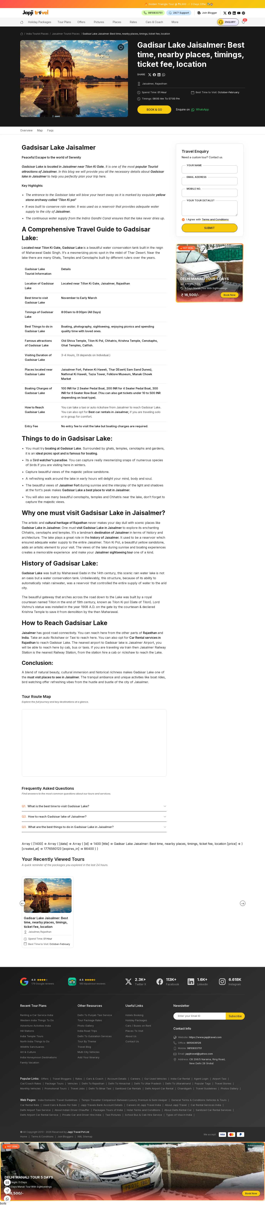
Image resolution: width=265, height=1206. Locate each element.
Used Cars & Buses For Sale (60, 1104)
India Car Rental (180, 1078)
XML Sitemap (84, 1136)
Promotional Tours (56, 1088)
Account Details (116, 1078)
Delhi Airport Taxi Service (35, 1109)
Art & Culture (28, 1051)
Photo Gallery (86, 1025)
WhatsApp (200, 109)
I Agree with (207, 219)
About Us (130, 1036)
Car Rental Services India (206, 1104)
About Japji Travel (176, 1104)
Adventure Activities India (35, 1025)
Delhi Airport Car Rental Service (39, 1114)
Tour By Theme (87, 1041)
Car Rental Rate (29, 1104)
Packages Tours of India (108, 1109)
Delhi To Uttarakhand (178, 1083)
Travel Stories (223, 1083)
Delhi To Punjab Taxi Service (95, 1015)
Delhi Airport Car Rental (159, 1088)
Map (40, 130)
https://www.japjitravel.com (205, 1037)
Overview (26, 130)
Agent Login (201, 1078)
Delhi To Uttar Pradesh (147, 1083)
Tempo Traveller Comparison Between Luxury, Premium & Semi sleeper (124, 1099)
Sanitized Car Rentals (128, 1088)
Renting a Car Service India (36, 1015)
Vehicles (73, 1083)
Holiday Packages (136, 1020)
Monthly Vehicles (30, 1088)
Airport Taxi (219, 1078)
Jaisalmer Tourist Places (66, 33)
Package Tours (54, 1083)
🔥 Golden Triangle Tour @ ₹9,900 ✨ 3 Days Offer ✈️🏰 (194, 4)
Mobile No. (194, 188)
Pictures (99, 22)
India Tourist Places (37, 33)
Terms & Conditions (42, 1136)
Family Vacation (29, 1062)
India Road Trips (87, 1030)
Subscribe (235, 1016)
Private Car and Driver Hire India (81, 1114)
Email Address (197, 177)
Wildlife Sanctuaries (32, 1046)
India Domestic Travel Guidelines (57, 1099)
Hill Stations (27, 1030)
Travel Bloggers (62, 1078)
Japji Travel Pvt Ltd (78, 1132)
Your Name (194, 165)
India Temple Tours (31, 1036)
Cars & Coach (154, 22)
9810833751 (194, 1048)
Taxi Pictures (113, 1114)
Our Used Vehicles (155, 1078)
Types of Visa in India (179, 1114)
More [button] (175, 22)
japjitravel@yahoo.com (199, 1053)
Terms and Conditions (215, 219)
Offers (81, 22)
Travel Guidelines (206, 1088)
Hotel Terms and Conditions (143, 1109)
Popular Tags (203, 1083)
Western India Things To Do (37, 1020)
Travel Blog (84, 1046)
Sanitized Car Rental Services (213, 1109)
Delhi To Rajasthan (93, 1083)
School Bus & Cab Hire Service (143, 1114)
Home (23, 1136)
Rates (133, 22)
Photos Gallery (229, 1088)
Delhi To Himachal (119, 1083)
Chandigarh (184, 1088)
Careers (135, 1078)
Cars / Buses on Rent (138, 1025)
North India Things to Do (34, 1041)
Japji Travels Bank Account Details (102, 1104)
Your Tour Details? (201, 200)
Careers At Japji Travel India (144, 1104)
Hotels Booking (134, 1015)
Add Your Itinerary (88, 1057)
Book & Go (154, 109)
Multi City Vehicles (88, 1051)
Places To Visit (134, 1030)
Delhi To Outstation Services (95, 1036)
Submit (209, 228)
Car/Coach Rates (30, 1083)
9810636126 (194, 1042)
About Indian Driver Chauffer (72, 1109)
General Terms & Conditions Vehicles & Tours (199, 1099)
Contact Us (132, 1041)
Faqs (50, 130)
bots (132, 603)
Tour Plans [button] (64, 22)
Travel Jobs (78, 1088)
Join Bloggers (65, 1136)
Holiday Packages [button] (39, 22)
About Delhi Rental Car (178, 1109)
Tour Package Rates (90, 1020)
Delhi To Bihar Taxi (100, 1088)
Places (117, 22)
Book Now (230, 294)
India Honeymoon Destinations (38, 1057)
